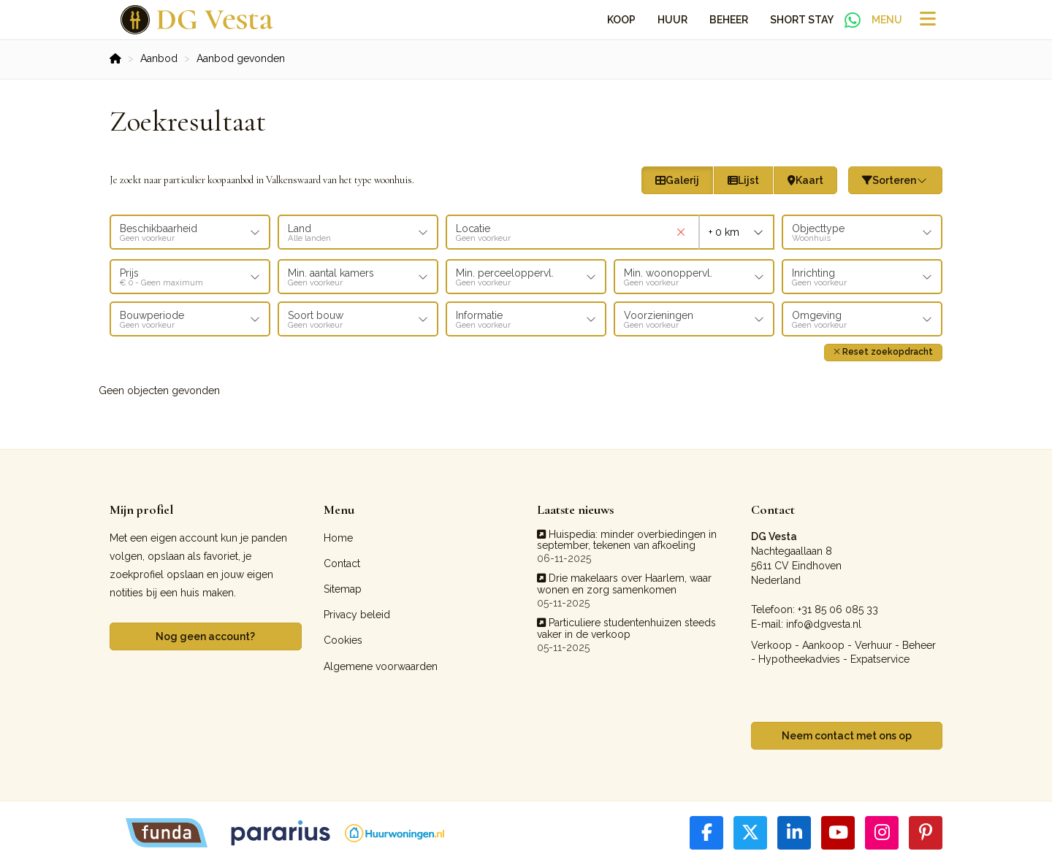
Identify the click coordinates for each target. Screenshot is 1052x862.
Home (338, 535)
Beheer (728, 20)
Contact (342, 561)
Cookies (343, 638)
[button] (883, 350)
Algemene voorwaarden (381, 663)
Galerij (677, 180)
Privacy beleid (357, 612)
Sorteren (895, 180)
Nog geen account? (205, 634)
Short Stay (802, 20)
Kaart (805, 180)
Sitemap (343, 587)
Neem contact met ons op (847, 733)
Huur (672, 20)
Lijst (743, 180)
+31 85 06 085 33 (838, 606)
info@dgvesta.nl (823, 621)
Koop (621, 20)
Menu (887, 20)
